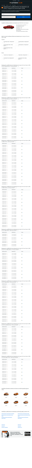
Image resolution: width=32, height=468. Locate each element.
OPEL (10, 5)
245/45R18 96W (4, 83)
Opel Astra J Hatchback (5, 427)
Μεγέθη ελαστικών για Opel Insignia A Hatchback (8, 413)
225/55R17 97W (4, 73)
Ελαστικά (7, 5)
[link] (9, 42)
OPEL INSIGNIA (14, 5)
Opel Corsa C (19, 424)
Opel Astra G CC (20, 427)
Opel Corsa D (3, 424)
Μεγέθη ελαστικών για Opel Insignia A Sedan (23, 413)
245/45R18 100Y (4, 78)
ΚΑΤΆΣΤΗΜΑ (14, 0)
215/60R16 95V (4, 102)
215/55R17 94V (4, 109)
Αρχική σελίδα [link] (3, 5)
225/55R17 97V (4, 70)
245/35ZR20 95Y (4, 93)
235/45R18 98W (4, 80)
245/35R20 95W (4, 90)
